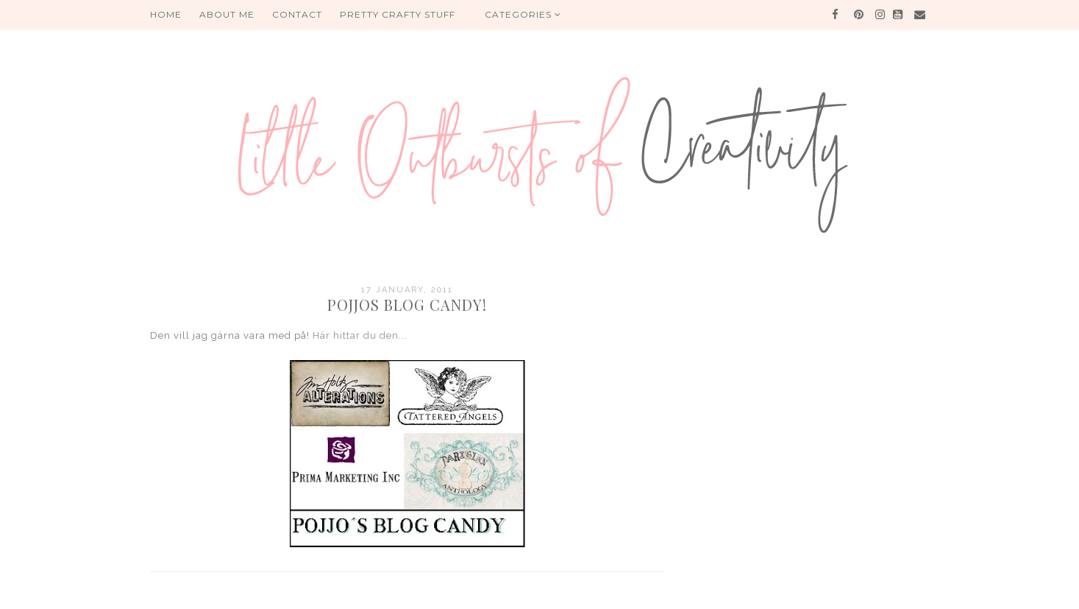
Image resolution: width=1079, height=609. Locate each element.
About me (226, 14)
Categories (523, 14)
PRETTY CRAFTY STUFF (397, 14)
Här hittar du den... (360, 335)
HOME (166, 14)
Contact (297, 14)
